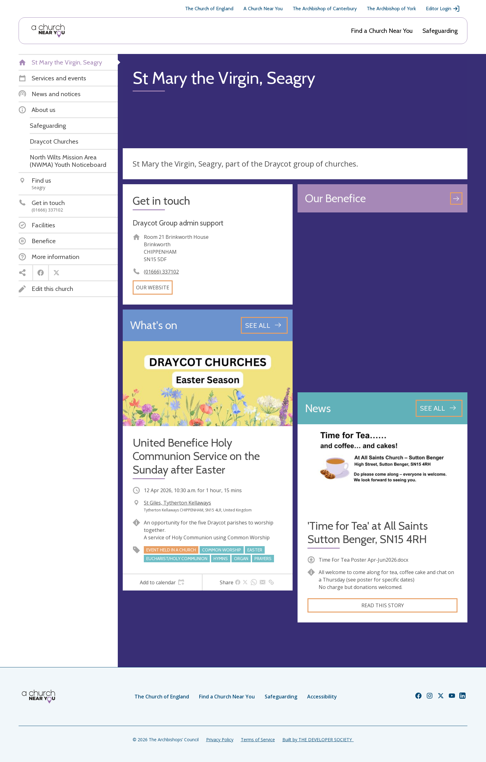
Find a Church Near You (382, 30)
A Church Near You (263, 8)
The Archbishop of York (391, 8)
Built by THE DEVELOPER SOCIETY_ (318, 739)
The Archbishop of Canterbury (325, 8)
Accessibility (322, 696)
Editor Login (443, 8)
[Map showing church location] (382, 302)
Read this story (382, 605)
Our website (152, 287)
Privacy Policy (219, 739)
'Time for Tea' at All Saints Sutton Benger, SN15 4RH (367, 532)
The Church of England (209, 8)
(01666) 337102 (161, 271)
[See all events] (264, 325)
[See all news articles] (439, 408)
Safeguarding (440, 30)
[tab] (162, 582)
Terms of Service (258, 739)
